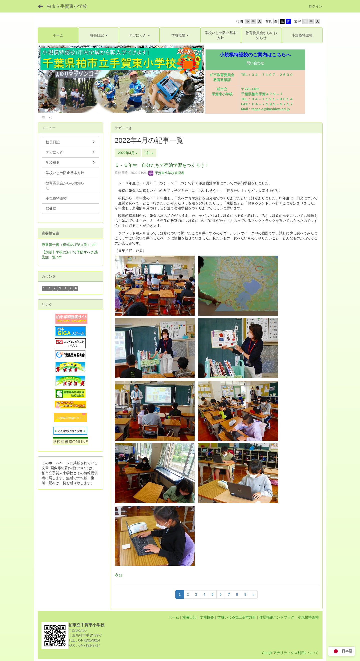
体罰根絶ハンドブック (276, 617)
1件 (149, 153)
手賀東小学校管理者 (166, 173)
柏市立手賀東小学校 (67, 6)
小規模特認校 (308, 617)
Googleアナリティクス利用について (290, 653)
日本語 (341, 651)
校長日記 (189, 617)
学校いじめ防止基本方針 (236, 617)
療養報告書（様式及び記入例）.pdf (69, 245)
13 (118, 575)
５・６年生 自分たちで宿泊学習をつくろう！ (162, 165)
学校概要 (207, 617)
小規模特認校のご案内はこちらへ (255, 54)
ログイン (316, 6)
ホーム (173, 617)
